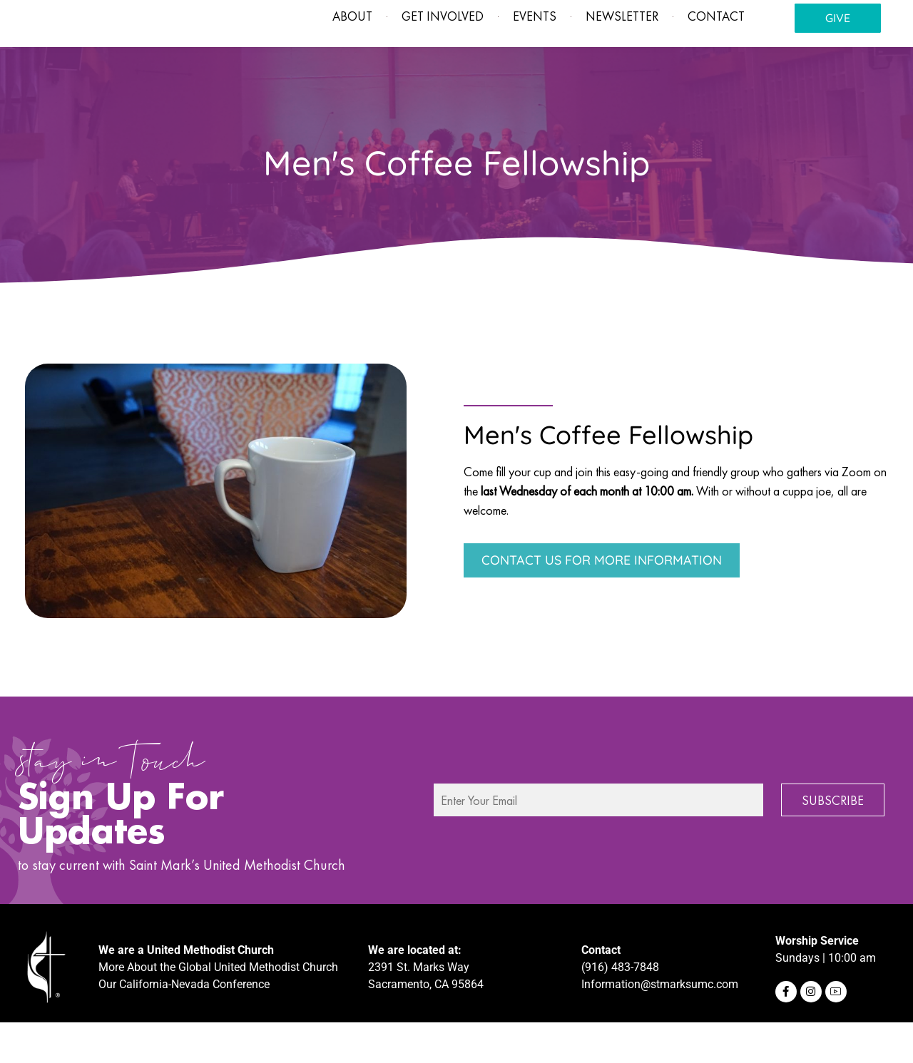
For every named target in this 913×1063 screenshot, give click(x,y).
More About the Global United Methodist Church (218, 1007)
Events (524, 56)
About (342, 56)
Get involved (433, 56)
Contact (706, 56)
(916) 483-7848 (620, 1007)
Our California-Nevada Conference (184, 1024)
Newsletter (612, 56)
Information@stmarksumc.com (659, 1024)
